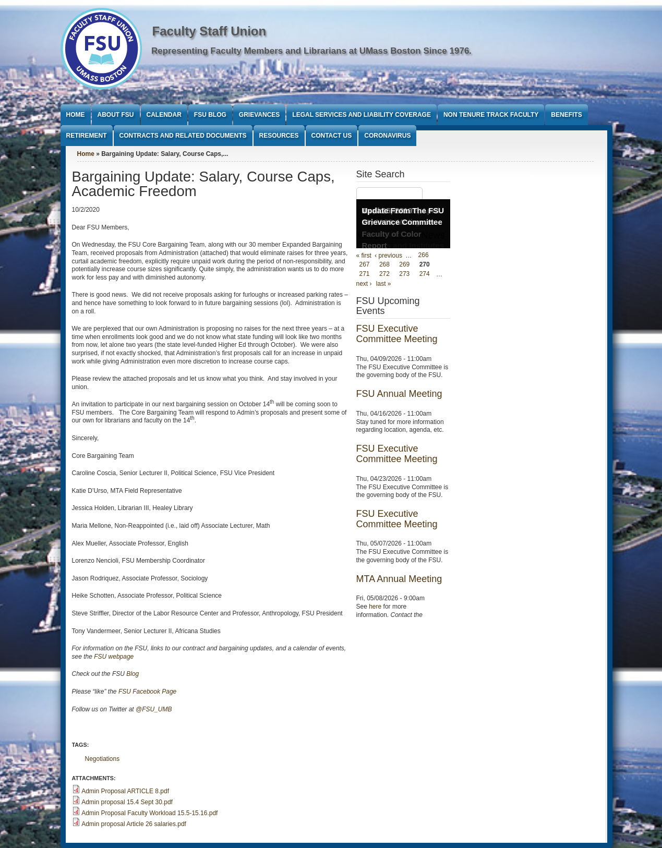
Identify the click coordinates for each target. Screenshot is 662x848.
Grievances (259, 114)
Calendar (164, 114)
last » (383, 283)
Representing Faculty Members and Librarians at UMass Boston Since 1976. (311, 51)
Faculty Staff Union (209, 31)
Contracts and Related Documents (183, 135)
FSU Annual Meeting (399, 394)
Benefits (566, 114)
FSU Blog (210, 114)
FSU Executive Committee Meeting (397, 333)
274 (424, 274)
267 (364, 265)
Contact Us (331, 135)
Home (75, 114)
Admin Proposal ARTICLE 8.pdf (125, 791)
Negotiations (102, 758)
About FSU (116, 114)
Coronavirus (387, 135)
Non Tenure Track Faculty (490, 114)
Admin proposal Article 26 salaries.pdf (133, 824)
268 (384, 265)
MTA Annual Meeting (399, 579)
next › (364, 283)
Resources (279, 135)
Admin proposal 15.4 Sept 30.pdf (127, 802)
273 (404, 274)
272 (384, 274)
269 (404, 265)
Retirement (86, 135)
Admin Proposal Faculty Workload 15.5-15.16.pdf (149, 813)
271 (364, 274)
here (375, 606)
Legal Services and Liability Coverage (361, 114)
